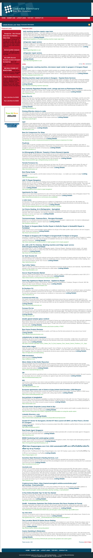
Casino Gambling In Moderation (33, 531)
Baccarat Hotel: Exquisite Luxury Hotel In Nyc (38, 406)
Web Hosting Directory (50, 555)
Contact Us (39, 18)
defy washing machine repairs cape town (38, 31)
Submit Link (11, 18)
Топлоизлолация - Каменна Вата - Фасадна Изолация (42, 218)
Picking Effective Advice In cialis (34, 111)
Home (4, 18)
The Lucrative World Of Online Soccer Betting (38, 520)
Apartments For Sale (29, 192)
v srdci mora (26, 200)
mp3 (23, 122)
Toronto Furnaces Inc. (30, 163)
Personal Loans (30, 555)
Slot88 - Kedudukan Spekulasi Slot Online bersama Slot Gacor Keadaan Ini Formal (52, 503)
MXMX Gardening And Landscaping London (38, 438)
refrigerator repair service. (32, 53)
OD (23, 372)
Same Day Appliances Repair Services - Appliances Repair (43, 281)
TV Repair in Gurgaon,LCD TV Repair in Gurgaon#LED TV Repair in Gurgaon (50, 236)
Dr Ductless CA (27, 288)
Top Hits (30, 18)
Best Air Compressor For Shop (33, 132)
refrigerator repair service (32, 42)
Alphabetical (88, 63)
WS (23, 380)
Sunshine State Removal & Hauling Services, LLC (40, 458)
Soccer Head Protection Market (33, 273)
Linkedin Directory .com (9, 24)
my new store (27, 513)
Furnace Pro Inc (28, 308)
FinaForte (25, 143)
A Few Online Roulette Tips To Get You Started (39, 493)
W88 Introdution (28, 356)
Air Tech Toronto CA (29, 256)
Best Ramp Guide (28, 172)
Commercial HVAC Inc (30, 298)
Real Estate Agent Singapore (32, 430)
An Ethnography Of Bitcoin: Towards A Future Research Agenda (45, 152)
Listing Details (39, 37)
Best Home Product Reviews (32, 329)
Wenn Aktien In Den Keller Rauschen (35, 362)
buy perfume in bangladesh (32, 397)
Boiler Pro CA (27, 96)
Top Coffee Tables (28, 265)
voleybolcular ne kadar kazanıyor (34, 337)
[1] (85, 542)
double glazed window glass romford (35, 319)
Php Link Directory (69, 555)
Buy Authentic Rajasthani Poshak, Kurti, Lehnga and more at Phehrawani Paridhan (52, 88)
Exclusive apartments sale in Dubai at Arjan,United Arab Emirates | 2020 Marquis (51, 389)
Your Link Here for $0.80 (11, 97)
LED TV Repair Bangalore (31, 180)
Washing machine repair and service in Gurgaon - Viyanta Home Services (49, 78)
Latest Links (21, 18)
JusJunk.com (27, 467)
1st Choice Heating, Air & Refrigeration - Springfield (41, 209)
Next (90, 542)
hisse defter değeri (29, 346)
